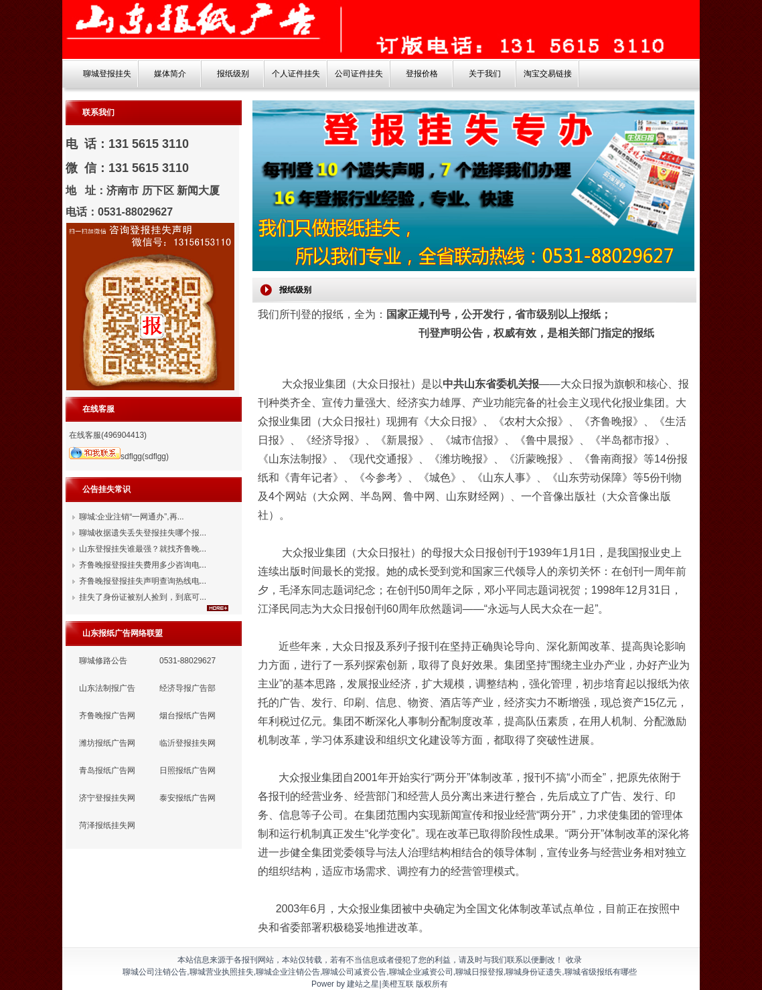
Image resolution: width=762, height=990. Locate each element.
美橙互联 (398, 984)
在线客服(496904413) (108, 435)
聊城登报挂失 (107, 73)
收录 (574, 960)
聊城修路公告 (103, 660)
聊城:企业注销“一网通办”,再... (131, 516)
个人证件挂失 (296, 73)
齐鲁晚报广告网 (107, 715)
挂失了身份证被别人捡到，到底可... (142, 597)
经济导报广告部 (187, 688)
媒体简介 (170, 73)
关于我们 (485, 73)
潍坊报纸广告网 (107, 743)
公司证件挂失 (359, 73)
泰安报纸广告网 (187, 798)
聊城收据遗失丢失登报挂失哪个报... (142, 533)
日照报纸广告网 (187, 770)
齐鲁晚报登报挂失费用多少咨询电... (142, 565)
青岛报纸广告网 (107, 770)
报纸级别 (233, 73)
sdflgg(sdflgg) (119, 456)
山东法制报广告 (107, 688)
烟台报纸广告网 (187, 715)
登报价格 (422, 73)
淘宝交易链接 (548, 73)
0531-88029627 (187, 660)
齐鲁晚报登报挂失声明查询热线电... (142, 581)
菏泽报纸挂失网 (107, 825)
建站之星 (363, 984)
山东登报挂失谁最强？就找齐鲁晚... (142, 549)
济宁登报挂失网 (107, 798)
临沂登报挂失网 (187, 743)
